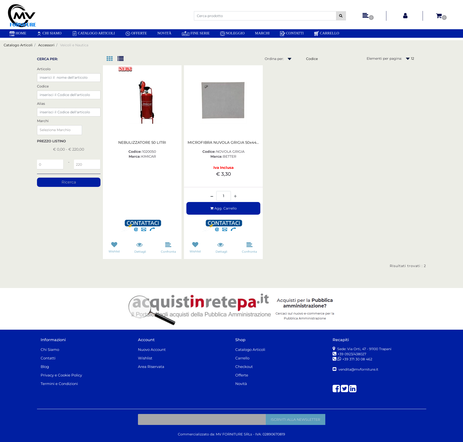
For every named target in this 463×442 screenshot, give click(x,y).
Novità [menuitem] (164, 33)
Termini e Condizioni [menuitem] (59, 383)
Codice (43, 86)
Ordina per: (274, 59)
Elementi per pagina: (384, 58)
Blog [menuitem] (45, 366)
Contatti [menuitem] (292, 33)
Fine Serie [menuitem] (196, 33)
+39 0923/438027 (352, 354)
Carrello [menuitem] (326, 33)
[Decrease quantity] (211, 194)
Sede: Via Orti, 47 (363, 349)
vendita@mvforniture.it (357, 369)
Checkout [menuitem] (244, 366)
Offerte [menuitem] (136, 33)
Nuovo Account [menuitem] (152, 349)
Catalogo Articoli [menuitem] (93, 33)
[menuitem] (18, 33)
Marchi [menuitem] (262, 33)
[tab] (112, 59)
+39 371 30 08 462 (357, 359)
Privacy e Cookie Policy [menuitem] (61, 375)
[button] (341, 15)
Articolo (44, 69)
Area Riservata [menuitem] (151, 366)
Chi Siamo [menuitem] (49, 33)
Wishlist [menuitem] (145, 358)
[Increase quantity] (235, 196)
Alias (41, 103)
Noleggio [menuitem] (232, 33)
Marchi (43, 121)
